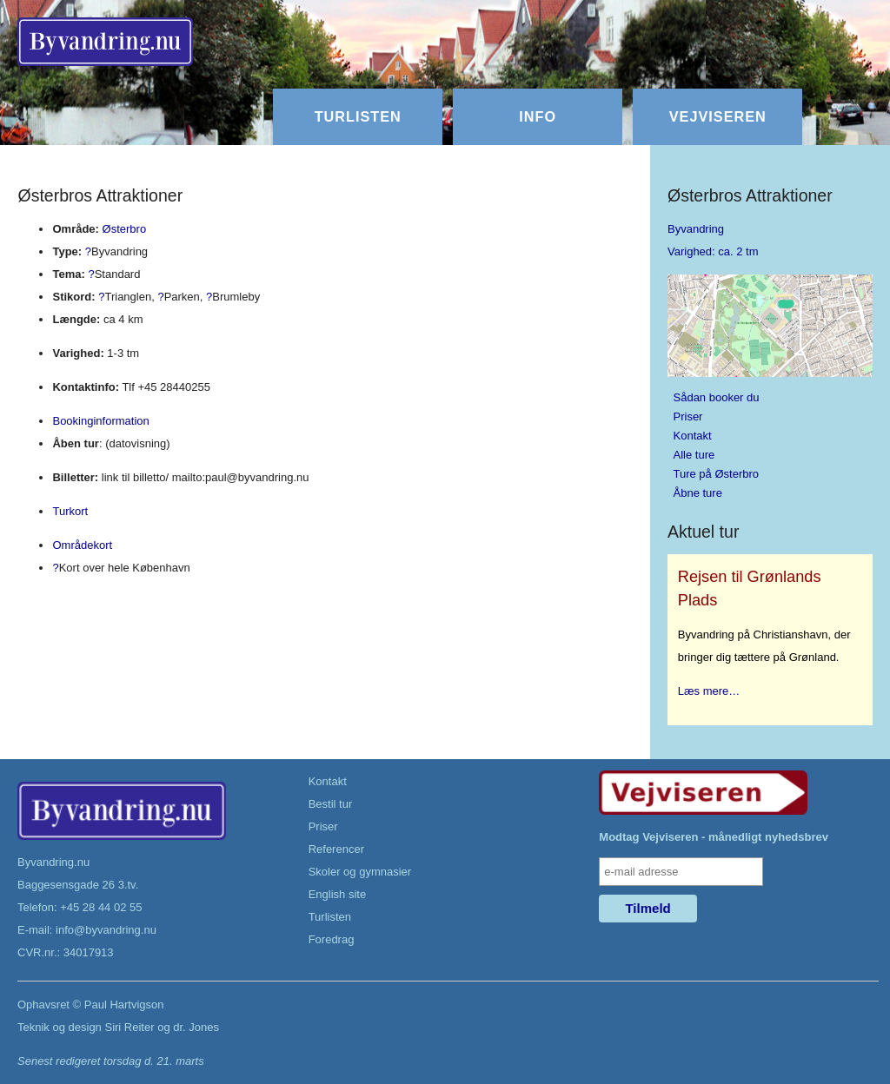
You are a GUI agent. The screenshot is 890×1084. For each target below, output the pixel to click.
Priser (688, 416)
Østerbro (125, 228)
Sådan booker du (717, 397)
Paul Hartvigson (124, 1004)
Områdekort (82, 545)
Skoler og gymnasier (360, 871)
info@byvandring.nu (106, 929)
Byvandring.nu (53, 862)
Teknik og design (59, 1027)
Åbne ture (698, 492)
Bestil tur (331, 803)
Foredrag (332, 939)
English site (337, 894)
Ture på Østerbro (717, 473)
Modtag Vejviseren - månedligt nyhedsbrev (713, 836)
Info (537, 116)
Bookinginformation (100, 420)
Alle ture (694, 454)
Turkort (70, 511)
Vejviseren (718, 116)
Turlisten (358, 116)
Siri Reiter (129, 1027)
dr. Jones (196, 1027)
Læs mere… (709, 690)
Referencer (336, 849)
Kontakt (693, 435)
